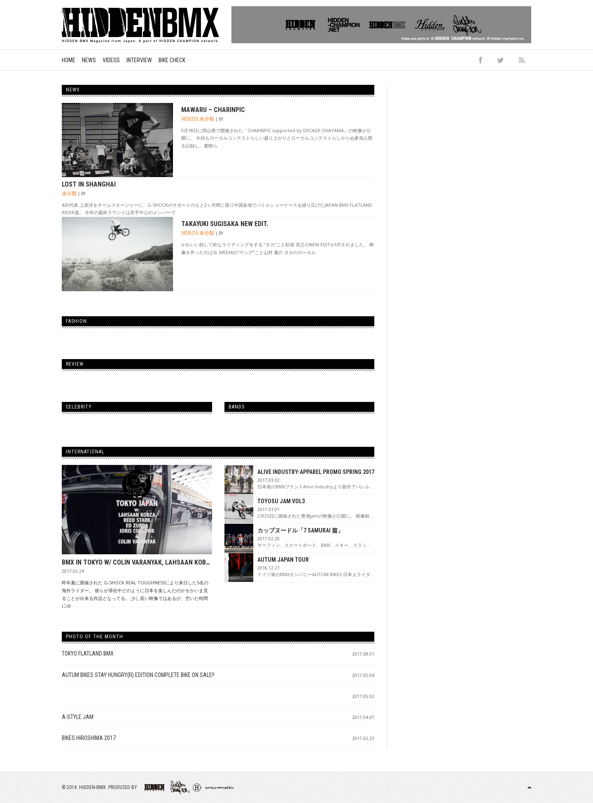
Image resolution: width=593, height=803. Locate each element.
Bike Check (172, 60)
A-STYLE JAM (77, 717)
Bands (237, 407)
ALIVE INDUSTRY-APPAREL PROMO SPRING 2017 (315, 472)
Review (75, 364)
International (85, 452)
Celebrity (79, 407)
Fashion (76, 321)
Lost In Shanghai (89, 184)
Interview (139, 60)
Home (68, 60)
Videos (111, 60)
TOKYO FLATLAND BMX (88, 653)
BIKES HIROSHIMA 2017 (89, 738)
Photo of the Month (94, 637)
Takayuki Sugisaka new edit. (224, 224)
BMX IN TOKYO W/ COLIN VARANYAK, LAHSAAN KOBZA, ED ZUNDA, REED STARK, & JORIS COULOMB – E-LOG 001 (137, 562)
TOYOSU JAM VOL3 (281, 501)
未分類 (206, 118)
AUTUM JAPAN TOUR (283, 559)
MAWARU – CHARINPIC (213, 110)
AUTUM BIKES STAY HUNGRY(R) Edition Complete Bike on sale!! (138, 675)
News (89, 60)
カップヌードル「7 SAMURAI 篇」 (300, 530)
